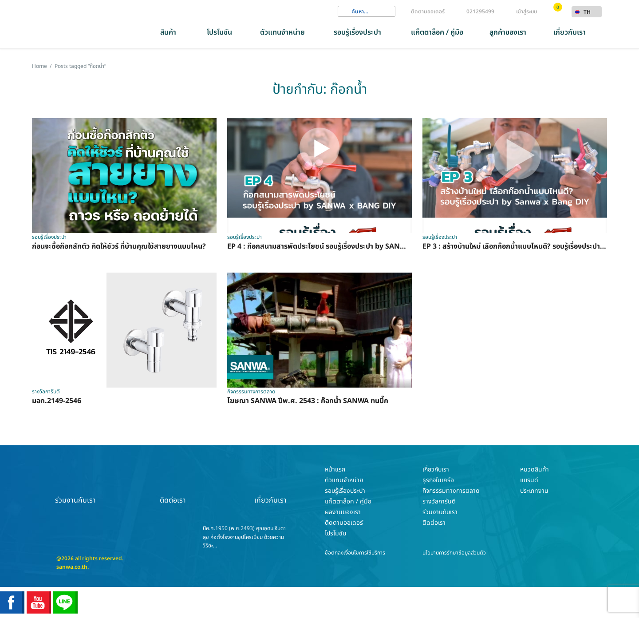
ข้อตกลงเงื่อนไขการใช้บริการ (355, 553)
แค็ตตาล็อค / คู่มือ (437, 32)
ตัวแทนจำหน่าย (282, 32)
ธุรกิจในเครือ (438, 480)
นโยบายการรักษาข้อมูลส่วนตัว (454, 553)
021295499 (480, 12)
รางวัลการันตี (439, 501)
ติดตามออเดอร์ (428, 12)
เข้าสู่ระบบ (526, 12)
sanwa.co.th (71, 567)
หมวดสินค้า (534, 469)
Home (39, 66)
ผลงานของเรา (343, 512)
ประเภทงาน (534, 490)
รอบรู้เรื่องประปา (357, 32)
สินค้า (168, 32)
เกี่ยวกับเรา (569, 32)
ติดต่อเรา (173, 484)
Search (344, 11)
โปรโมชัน (219, 32)
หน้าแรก (335, 469)
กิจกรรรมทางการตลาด (451, 490)
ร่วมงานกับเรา (75, 484)
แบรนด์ (529, 480)
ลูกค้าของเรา (507, 32)
